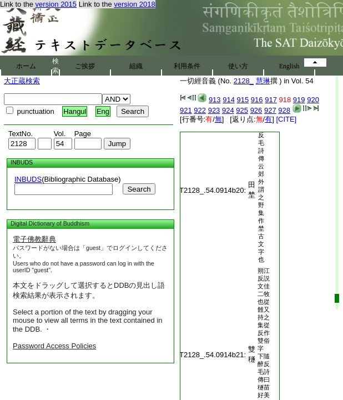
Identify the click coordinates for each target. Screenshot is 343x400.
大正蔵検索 (22, 81)
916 (257, 100)
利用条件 (187, 66)
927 (270, 110)
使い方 (238, 66)
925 (242, 110)
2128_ (244, 81)
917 (271, 100)
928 (284, 110)
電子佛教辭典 (34, 239)
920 (313, 100)
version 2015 (56, 4)
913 (215, 100)
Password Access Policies (54, 346)
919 (299, 100)
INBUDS (28, 179)
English (289, 66)
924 (228, 110)
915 (243, 100)
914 (229, 100)
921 (186, 110)
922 (200, 110)
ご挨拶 (85, 66)
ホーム (26, 66)
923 (214, 110)
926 (256, 110)
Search (138, 189)
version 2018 (134, 4)
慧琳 (263, 81)
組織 (136, 66)
